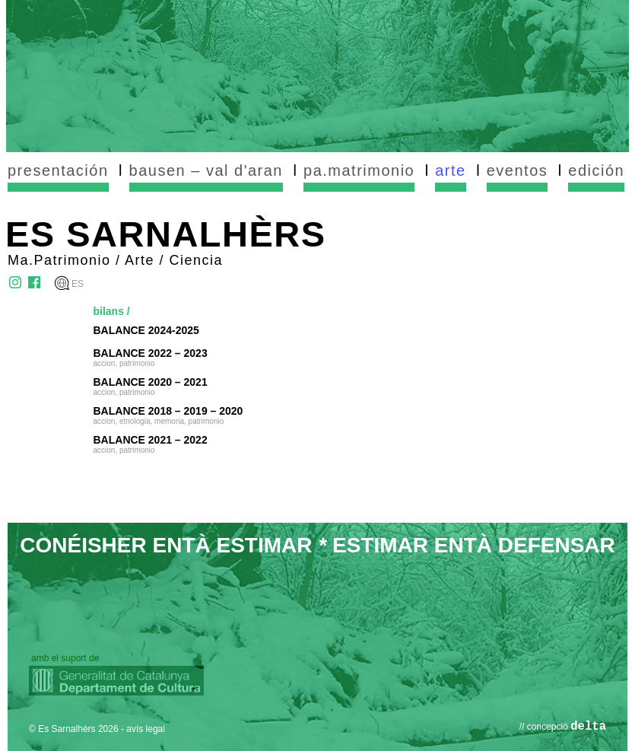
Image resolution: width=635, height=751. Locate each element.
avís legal (145, 729)
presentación (58, 170)
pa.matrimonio (358, 170)
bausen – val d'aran (206, 170)
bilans (109, 311)
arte (450, 170)
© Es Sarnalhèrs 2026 (74, 729)
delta (588, 726)
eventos (517, 170)
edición (596, 170)
